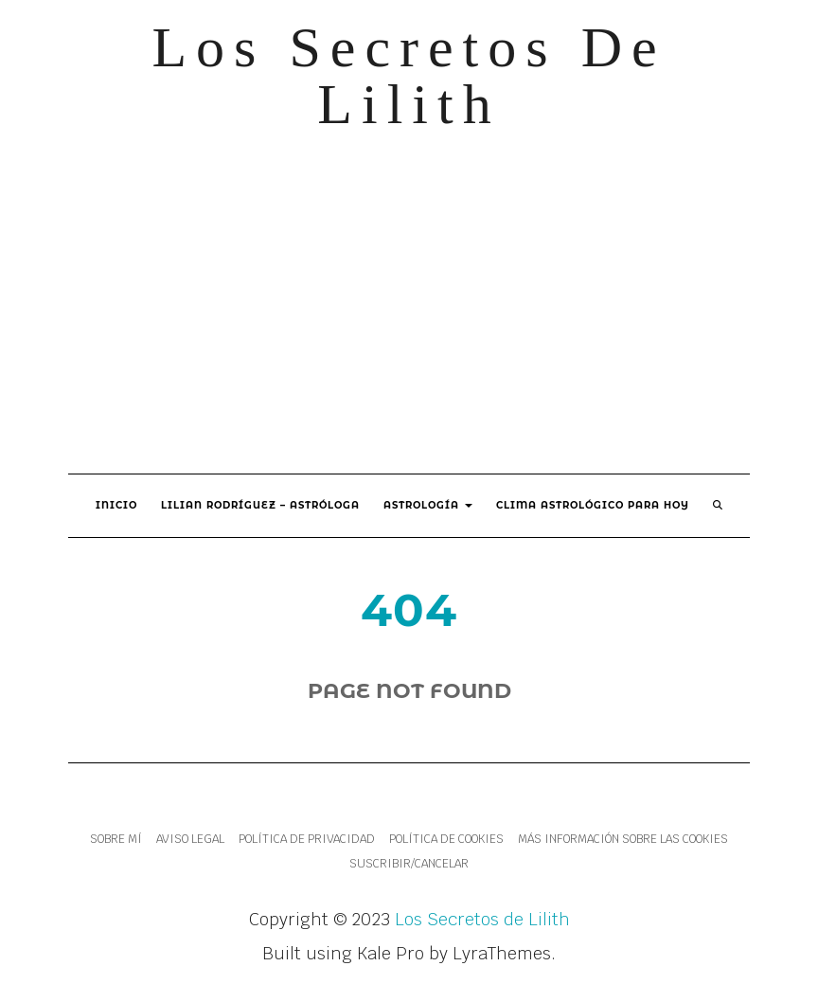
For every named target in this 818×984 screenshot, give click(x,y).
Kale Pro (390, 953)
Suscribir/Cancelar (409, 863)
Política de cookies (446, 839)
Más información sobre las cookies (623, 839)
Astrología (427, 505)
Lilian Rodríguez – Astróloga (260, 505)
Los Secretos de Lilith (408, 75)
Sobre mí (116, 839)
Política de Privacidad (307, 839)
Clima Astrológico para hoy (592, 505)
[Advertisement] (409, 303)
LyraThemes (502, 953)
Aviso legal (190, 839)
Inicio (116, 505)
